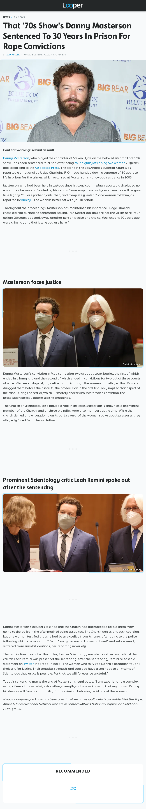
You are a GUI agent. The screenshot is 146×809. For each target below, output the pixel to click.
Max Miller (13, 54)
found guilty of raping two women (100, 163)
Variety (25, 200)
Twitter (28, 664)
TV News (19, 17)
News (6, 17)
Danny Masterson (16, 158)
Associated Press (47, 168)
